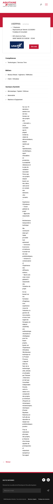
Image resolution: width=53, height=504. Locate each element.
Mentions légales (32, 499)
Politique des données (43, 499)
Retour (8, 462)
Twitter (43, 479)
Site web (34, 46)
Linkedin (48, 479)
